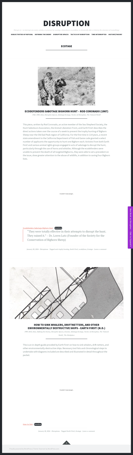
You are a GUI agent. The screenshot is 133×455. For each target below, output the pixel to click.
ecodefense (82, 249)
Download (58, 228)
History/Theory (115, 34)
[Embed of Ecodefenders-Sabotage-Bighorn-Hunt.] (66, 194)
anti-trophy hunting (62, 249)
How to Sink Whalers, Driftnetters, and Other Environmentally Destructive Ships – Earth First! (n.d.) (66, 326)
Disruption (66, 23)
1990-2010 (28, 332)
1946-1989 (36, 115)
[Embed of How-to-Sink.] (66, 390)
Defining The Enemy (43, 34)
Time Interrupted (99, 34)
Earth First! (74, 249)
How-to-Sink (28, 424)
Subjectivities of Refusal (22, 34)
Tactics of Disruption (79, 34)
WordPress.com (53, 449)
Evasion (67, 332)
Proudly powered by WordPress (20, 449)
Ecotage (90, 249)
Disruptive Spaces (60, 34)
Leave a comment (100, 249)
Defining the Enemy (43, 332)
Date (42, 115)
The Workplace (69, 335)
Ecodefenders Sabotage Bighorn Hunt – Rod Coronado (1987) (66, 111)
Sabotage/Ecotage (64, 115)
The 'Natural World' (94, 115)
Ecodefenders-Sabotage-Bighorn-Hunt (38, 228)
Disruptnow (44, 249)
